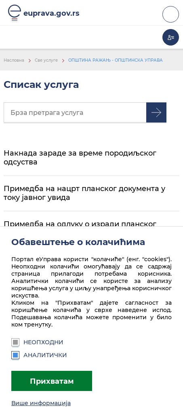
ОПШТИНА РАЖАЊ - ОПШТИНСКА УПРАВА (115, 60)
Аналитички (39, 355)
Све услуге (46, 60)
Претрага (156, 112)
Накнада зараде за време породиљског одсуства (80, 157)
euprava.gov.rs (51, 13)
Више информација (41, 403)
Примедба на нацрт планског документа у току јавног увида (84, 193)
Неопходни (37, 342)
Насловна (14, 60)
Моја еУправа (170, 37)
